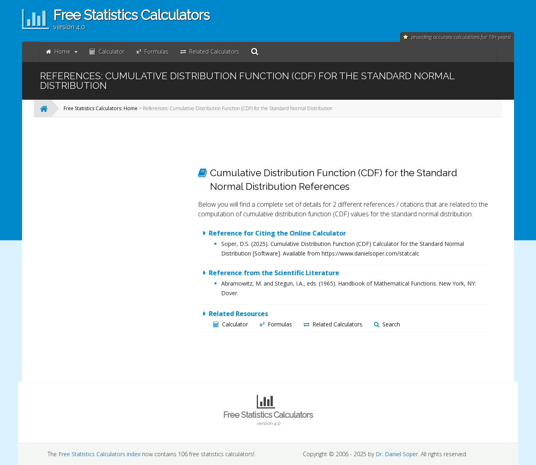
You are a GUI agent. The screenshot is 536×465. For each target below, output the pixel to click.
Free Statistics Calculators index (99, 454)
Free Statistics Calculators (268, 418)
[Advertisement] (126, 243)
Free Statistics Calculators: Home (101, 108)
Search (387, 324)
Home (62, 51)
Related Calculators (333, 324)
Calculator (230, 324)
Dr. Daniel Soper (397, 454)
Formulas (276, 324)
